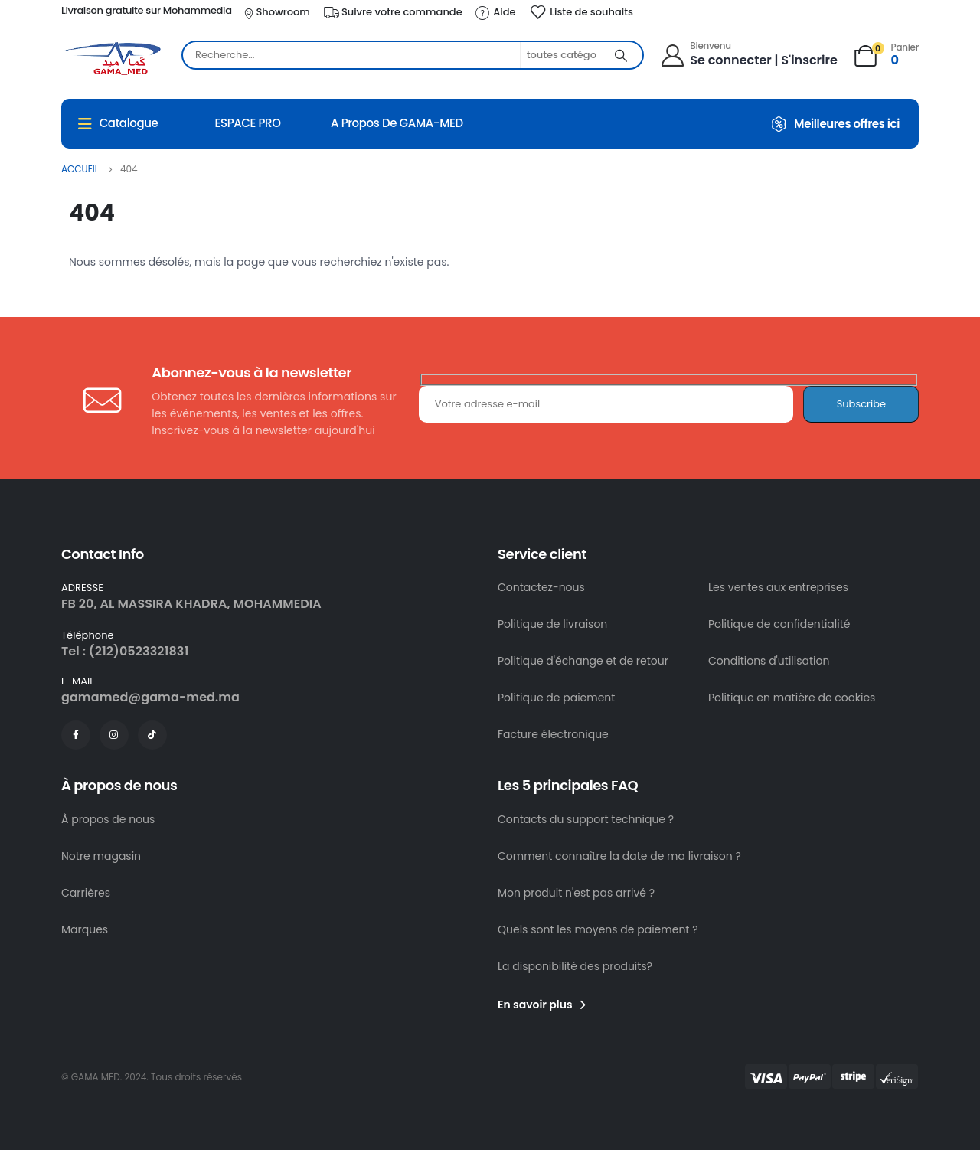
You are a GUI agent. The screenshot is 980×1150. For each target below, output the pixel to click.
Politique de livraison (552, 624)
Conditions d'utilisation (768, 660)
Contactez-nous (541, 587)
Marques (84, 929)
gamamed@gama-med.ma (150, 697)
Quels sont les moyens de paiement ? (598, 929)
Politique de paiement (556, 697)
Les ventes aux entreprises (778, 587)
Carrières (85, 892)
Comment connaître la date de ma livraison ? (619, 856)
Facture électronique (553, 734)
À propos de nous (108, 819)
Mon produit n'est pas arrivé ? (576, 892)
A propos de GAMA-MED (397, 123)
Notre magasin (101, 856)
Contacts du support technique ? (586, 819)
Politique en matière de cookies (791, 697)
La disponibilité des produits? (575, 966)
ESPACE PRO (247, 123)
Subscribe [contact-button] (861, 404)
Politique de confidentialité (779, 624)
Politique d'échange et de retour (583, 660)
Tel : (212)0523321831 (124, 651)
